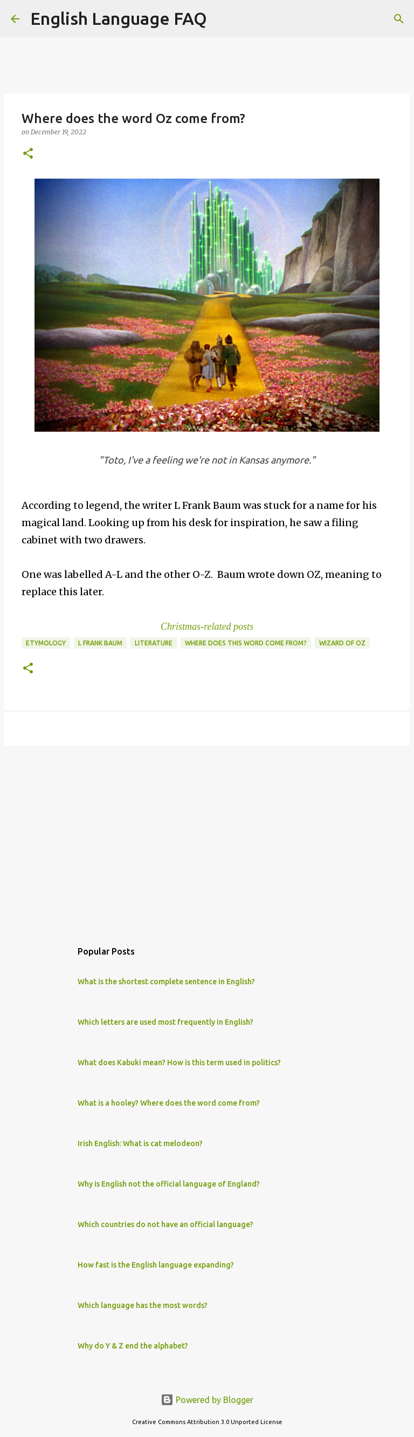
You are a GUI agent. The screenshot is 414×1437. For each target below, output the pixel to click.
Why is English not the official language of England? (169, 1184)
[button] (28, 154)
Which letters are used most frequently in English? (165, 1022)
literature (153, 642)
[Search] (222, 19)
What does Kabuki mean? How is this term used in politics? (179, 1062)
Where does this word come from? (246, 642)
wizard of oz (342, 642)
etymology (46, 642)
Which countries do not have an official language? (165, 1224)
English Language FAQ (118, 18)
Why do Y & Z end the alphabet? (133, 1345)
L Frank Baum (100, 642)
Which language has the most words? (143, 1305)
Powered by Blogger (207, 1400)
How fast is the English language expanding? (156, 1265)
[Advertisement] (207, 837)
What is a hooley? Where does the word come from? (169, 1103)
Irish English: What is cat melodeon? (140, 1143)
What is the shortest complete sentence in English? (166, 981)
